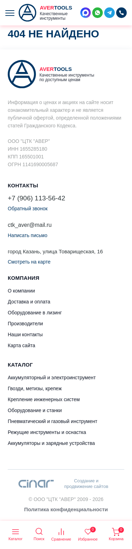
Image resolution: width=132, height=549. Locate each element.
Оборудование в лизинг (35, 312)
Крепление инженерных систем (44, 399)
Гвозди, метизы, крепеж (35, 388)
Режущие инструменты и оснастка (47, 432)
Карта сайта (21, 345)
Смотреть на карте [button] (29, 262)
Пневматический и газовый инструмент (52, 421)
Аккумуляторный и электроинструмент (52, 377)
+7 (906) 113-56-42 (36, 198)
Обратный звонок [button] (28, 208)
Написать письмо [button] (27, 235)
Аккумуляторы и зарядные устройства (51, 443)
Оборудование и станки (35, 410)
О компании (21, 291)
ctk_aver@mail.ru (30, 225)
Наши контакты (25, 334)
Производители (25, 323)
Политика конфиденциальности (66, 509)
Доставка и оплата (29, 301)
